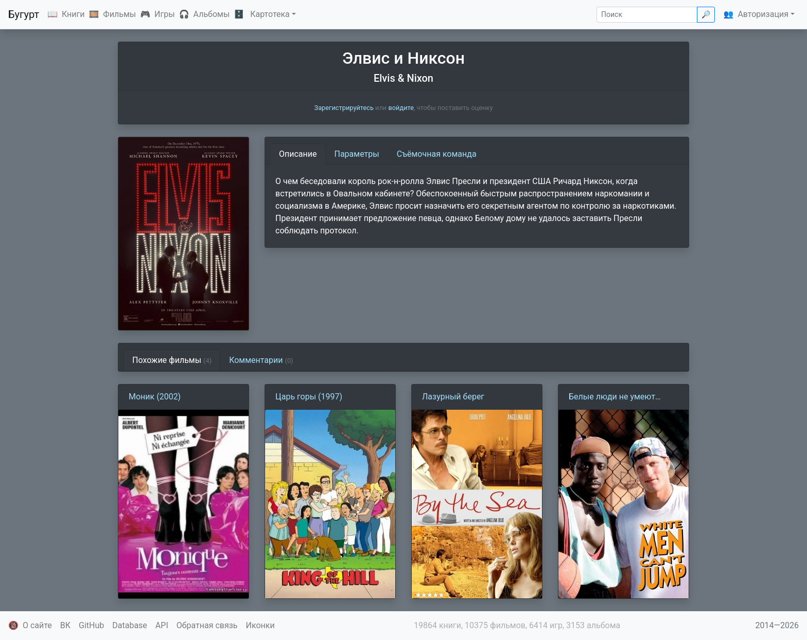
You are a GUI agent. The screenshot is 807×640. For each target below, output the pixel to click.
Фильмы (119, 14)
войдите (401, 108)
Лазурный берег (453, 396)
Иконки (260, 625)
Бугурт (23, 14)
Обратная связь (207, 625)
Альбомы (212, 14)
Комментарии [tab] (261, 360)
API (161, 625)
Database (129, 625)
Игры (164, 14)
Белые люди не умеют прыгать (612, 397)
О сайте (37, 625)
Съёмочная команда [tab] (437, 154)
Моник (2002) (155, 396)
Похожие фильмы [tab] (172, 360)
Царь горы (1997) (308, 396)
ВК (65, 625)
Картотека (270, 14)
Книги (73, 14)
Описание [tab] (298, 154)
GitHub (91, 625)
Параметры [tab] (357, 154)
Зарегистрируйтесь (344, 108)
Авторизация (763, 14)
